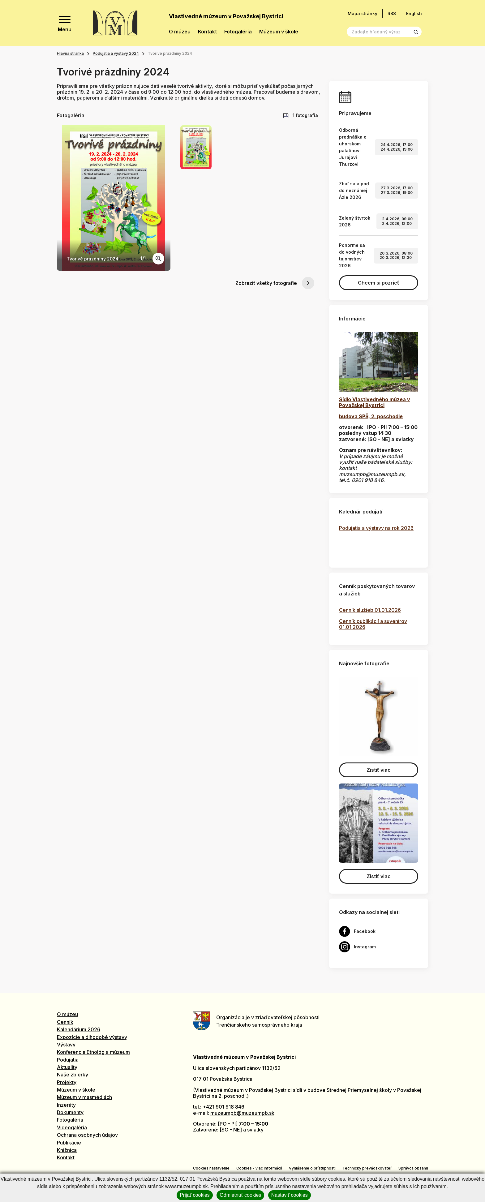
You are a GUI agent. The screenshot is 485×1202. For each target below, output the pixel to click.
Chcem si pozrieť (378, 283)
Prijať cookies (195, 1195)
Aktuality (67, 1067)
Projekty (66, 1082)
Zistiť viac (379, 770)
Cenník (65, 1022)
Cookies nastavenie (211, 1168)
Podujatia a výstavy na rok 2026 (376, 528)
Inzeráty (66, 1105)
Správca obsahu (413, 1168)
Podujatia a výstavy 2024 (116, 53)
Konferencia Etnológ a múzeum (93, 1052)
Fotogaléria (238, 32)
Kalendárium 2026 (78, 1029)
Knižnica (67, 1150)
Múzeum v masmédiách (84, 1097)
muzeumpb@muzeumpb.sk (242, 1113)
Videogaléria (72, 1127)
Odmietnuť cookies (240, 1195)
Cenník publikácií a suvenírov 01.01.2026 (373, 624)
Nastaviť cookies (289, 1195)
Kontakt (207, 32)
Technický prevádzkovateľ (367, 1168)
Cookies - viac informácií (259, 1168)
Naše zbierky (72, 1074)
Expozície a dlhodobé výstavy (92, 1037)
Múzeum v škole (278, 32)
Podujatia (68, 1060)
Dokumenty (70, 1112)
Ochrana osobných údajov (87, 1135)
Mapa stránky (362, 13)
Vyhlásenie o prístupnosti (312, 1168)
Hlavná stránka (70, 53)
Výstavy (66, 1044)
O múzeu (180, 32)
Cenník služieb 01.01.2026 (370, 610)
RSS (392, 13)
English (414, 13)
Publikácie (69, 1143)
